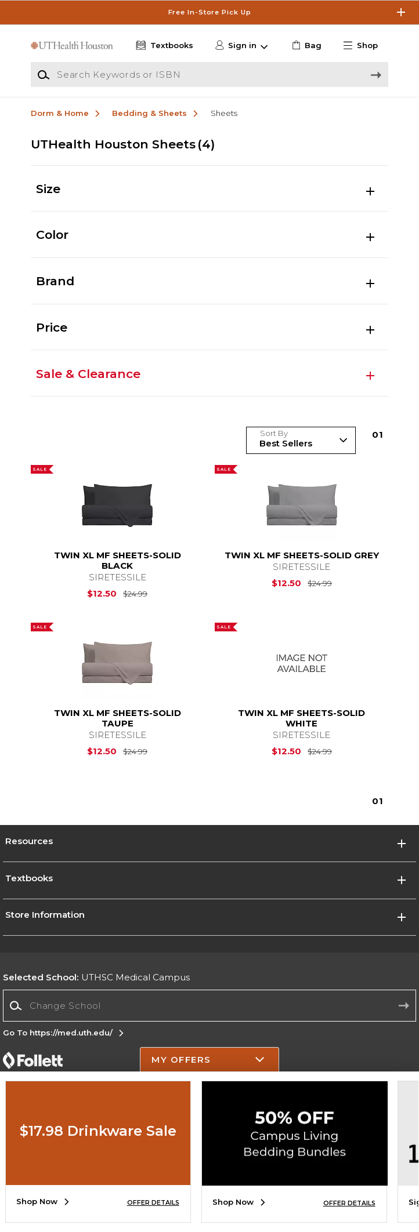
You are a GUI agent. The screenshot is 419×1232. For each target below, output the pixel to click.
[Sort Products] (301, 440)
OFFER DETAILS (153, 1202)
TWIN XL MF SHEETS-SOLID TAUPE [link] (117, 718)
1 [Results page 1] (378, 434)
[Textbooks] (163, 46)
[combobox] (210, 1006)
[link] (306, 46)
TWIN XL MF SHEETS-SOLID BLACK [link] (117, 560)
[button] (364, 46)
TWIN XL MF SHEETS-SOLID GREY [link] (302, 555)
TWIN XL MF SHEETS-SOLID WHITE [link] (301, 718)
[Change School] (210, 1005)
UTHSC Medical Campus (96, 977)
